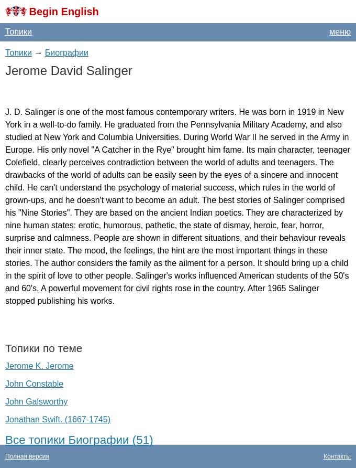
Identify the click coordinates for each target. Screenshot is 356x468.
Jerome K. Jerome (39, 365)
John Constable (34, 383)
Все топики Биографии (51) (79, 439)
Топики (18, 31)
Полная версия (27, 456)
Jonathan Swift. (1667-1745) (57, 419)
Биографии (66, 52)
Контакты (337, 456)
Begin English (63, 11)
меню (340, 31)
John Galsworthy (36, 401)
